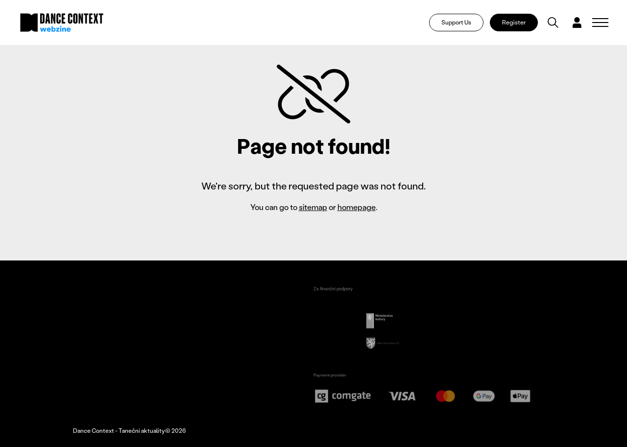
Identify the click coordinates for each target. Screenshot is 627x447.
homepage (357, 207)
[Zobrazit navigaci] (600, 22)
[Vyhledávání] (553, 22)
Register (514, 22)
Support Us (456, 22)
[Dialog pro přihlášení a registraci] (577, 22)
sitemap (313, 207)
